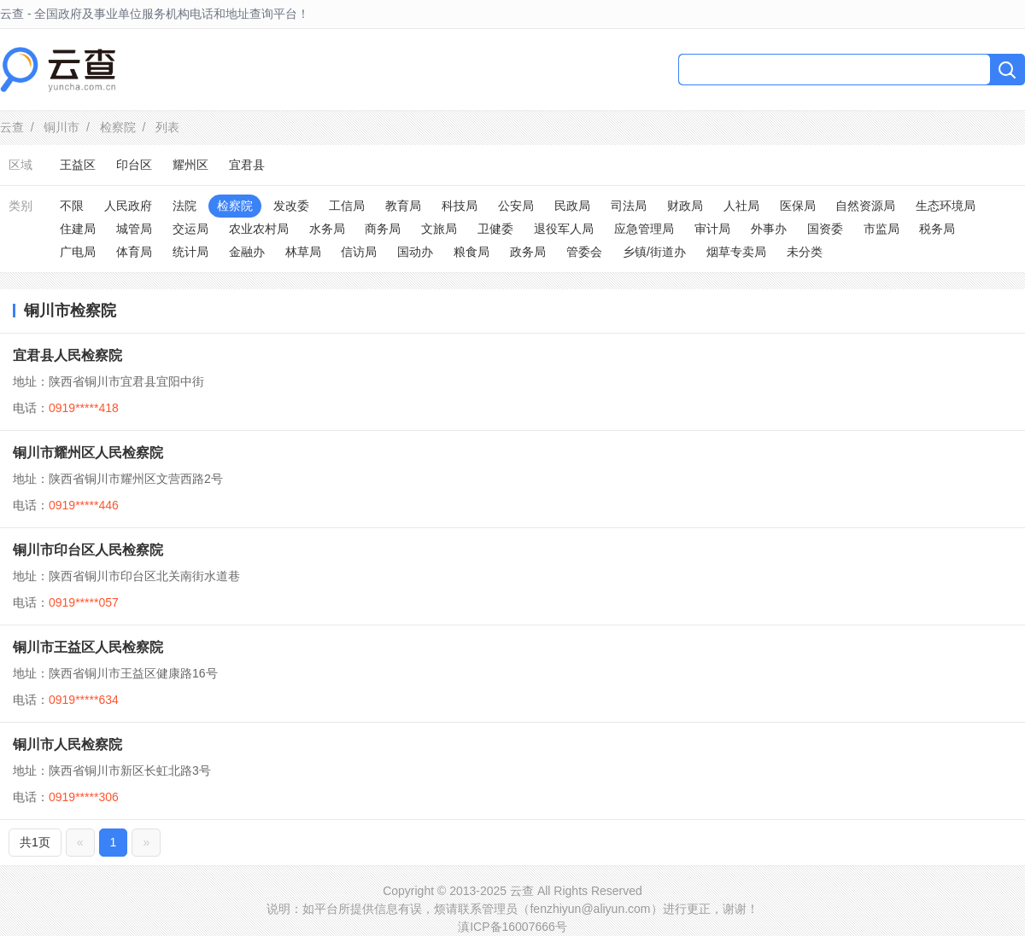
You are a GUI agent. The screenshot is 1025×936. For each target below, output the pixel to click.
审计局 (712, 228)
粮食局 (471, 252)
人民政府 (128, 205)
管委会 (584, 252)
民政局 (572, 205)
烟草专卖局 (736, 252)
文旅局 (439, 228)
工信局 (347, 205)
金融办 (247, 252)
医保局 (798, 205)
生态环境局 (945, 205)
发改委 (291, 205)
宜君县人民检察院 (67, 355)
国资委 (825, 228)
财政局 (685, 205)
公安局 (516, 205)
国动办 (415, 252)
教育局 (403, 205)
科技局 (459, 205)
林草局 (303, 252)
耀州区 (190, 165)
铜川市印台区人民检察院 (88, 550)
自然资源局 (865, 205)
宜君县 (247, 165)
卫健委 (495, 228)
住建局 (78, 228)
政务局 (528, 252)
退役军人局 (564, 228)
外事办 (769, 228)
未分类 (805, 252)
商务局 (383, 228)
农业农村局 (259, 228)
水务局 (327, 228)
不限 (72, 205)
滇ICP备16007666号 (512, 926)
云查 (12, 127)
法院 (184, 205)
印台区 (134, 165)
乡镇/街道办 (654, 252)
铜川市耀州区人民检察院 (88, 452)
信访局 (359, 252)
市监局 (881, 228)
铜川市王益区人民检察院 (88, 647)
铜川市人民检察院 (67, 744)
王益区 (78, 165)
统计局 (190, 252)
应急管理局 (644, 228)
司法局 (629, 205)
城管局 (134, 228)
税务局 (937, 228)
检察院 (118, 127)
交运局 (190, 228)
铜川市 (61, 127)
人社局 (741, 205)
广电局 (78, 252)
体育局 (134, 252)
